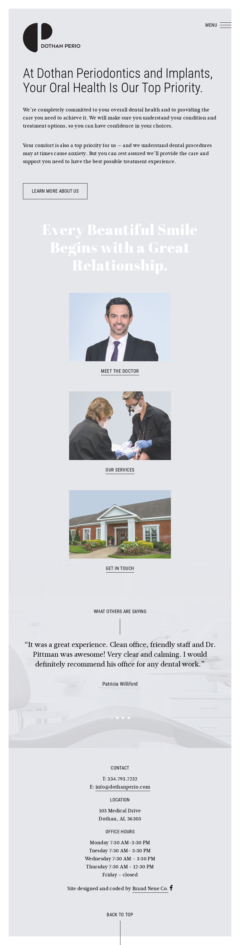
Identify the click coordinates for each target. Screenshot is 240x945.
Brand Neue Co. (150, 888)
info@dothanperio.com (123, 787)
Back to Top (120, 914)
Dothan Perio (51, 38)
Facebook (171, 887)
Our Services (120, 470)
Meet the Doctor (120, 371)
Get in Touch (120, 568)
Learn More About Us (55, 191)
